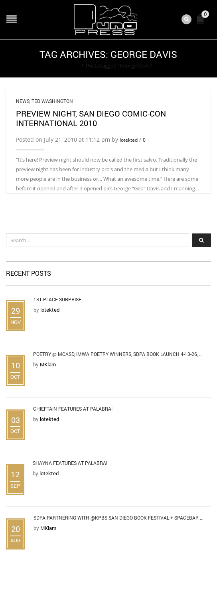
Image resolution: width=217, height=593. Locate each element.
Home (71, 65)
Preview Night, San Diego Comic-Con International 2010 (91, 118)
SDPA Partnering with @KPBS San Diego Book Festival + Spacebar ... (118, 517)
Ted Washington (52, 101)
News (23, 101)
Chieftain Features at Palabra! (72, 408)
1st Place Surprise (57, 299)
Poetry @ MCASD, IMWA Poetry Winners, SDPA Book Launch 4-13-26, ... (118, 354)
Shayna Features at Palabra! (70, 463)
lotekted (129, 139)
